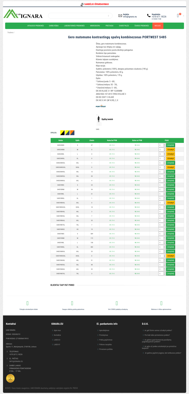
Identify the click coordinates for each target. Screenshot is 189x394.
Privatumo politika (106, 349)
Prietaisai (109, 26)
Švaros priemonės (142, 26)
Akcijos (158, 26)
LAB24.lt (57, 344)
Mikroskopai (95, 26)
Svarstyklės (124, 26)
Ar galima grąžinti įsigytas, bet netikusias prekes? (163, 353)
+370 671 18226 (159, 16)
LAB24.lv (57, 340)
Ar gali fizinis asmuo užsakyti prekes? (158, 330)
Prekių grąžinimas (105, 340)
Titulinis (10, 32)
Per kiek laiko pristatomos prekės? (157, 335)
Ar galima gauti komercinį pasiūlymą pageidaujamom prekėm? (156, 341)
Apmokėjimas (104, 330)
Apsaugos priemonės (35, 26)
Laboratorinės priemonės (74, 26)
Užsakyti (170, 150)
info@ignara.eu (130, 16)
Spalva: (54, 133)
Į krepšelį (170, 145)
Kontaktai (57, 335)
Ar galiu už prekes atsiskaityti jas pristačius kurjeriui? (159, 347)
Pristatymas (103, 335)
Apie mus (57, 330)
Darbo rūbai (54, 26)
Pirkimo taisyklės (105, 344)
